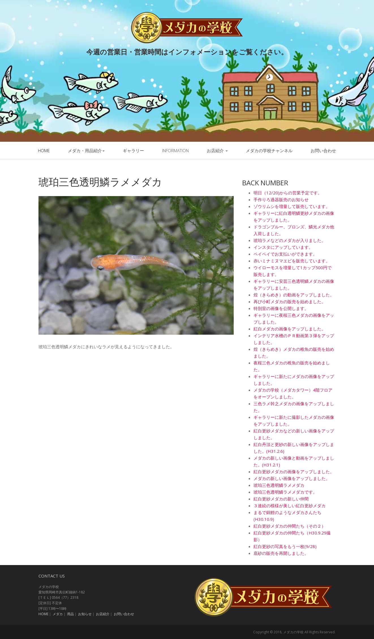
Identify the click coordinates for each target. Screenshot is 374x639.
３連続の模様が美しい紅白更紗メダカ (289, 505)
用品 (70, 614)
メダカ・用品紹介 (86, 150)
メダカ (58, 614)
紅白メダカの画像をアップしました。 (289, 329)
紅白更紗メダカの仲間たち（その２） (289, 526)
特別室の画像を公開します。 (281, 308)
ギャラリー (133, 150)
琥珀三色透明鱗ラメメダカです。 (285, 492)
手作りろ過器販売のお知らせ (281, 199)
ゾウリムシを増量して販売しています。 (291, 206)
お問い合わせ (323, 150)
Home (44, 150)
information (175, 150)
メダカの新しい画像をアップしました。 (291, 478)
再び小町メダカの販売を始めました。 (289, 301)
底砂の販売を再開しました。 (281, 553)
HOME (43, 614)
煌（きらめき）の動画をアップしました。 (293, 295)
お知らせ (85, 614)
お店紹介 (217, 150)
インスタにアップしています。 (283, 247)
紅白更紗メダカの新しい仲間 (281, 499)
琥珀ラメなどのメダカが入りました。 (289, 240)
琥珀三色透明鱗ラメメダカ (278, 485)
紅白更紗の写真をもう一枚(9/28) (285, 546)
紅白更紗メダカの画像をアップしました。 (293, 471)
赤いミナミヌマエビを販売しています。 (291, 261)
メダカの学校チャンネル (269, 150)
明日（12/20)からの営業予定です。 (287, 193)
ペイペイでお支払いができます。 (285, 254)
